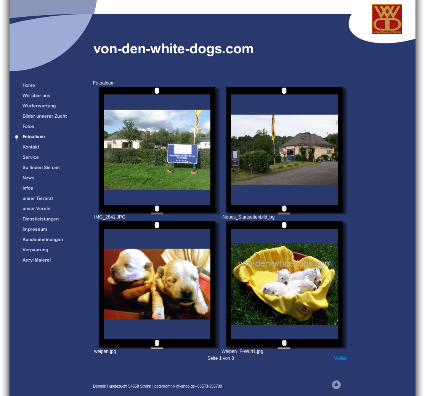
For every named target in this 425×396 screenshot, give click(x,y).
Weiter (340, 358)
